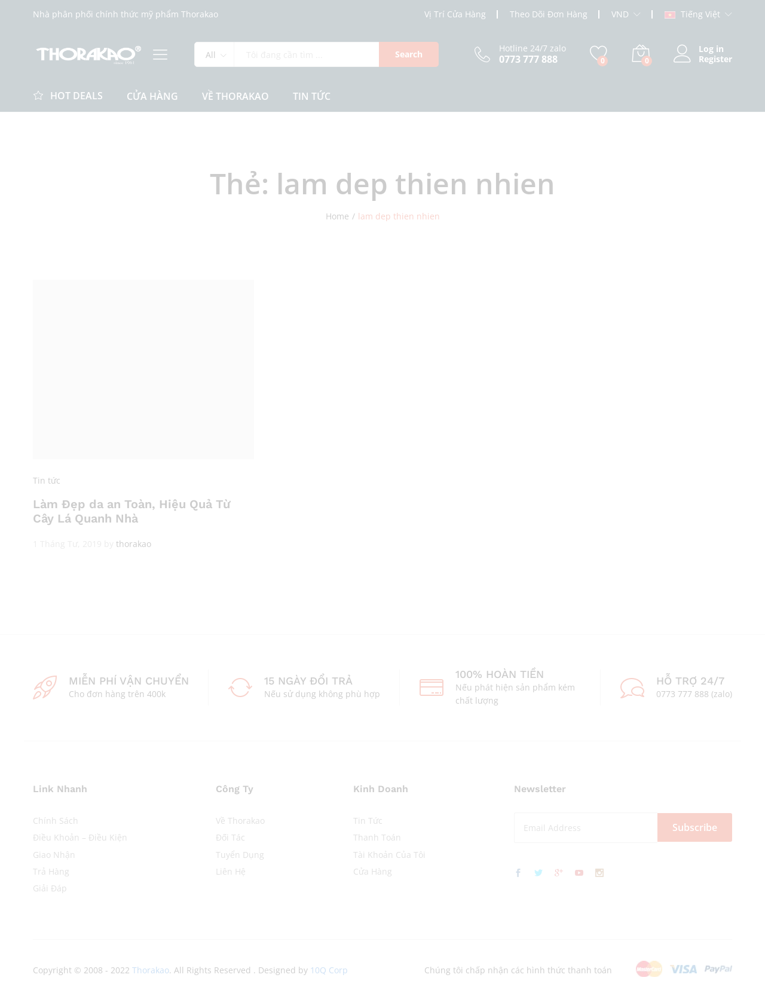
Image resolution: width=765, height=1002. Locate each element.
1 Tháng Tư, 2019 (67, 543)
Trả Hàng (51, 871)
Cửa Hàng (372, 871)
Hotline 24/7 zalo (532, 49)
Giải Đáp (50, 888)
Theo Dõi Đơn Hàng (548, 14)
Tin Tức (312, 96)
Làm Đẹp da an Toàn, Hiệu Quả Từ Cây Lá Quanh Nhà (131, 511)
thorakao (133, 543)
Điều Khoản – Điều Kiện (80, 837)
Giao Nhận (54, 854)
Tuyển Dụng (240, 854)
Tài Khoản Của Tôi (389, 854)
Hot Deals (68, 95)
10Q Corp (329, 970)
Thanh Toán (377, 837)
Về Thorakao (235, 96)
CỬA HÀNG (152, 96)
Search (409, 54)
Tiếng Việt (692, 14)
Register (715, 59)
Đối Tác (230, 837)
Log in (699, 49)
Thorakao (150, 970)
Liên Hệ (231, 871)
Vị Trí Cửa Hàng (455, 14)
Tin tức (46, 480)
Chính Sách (55, 820)
